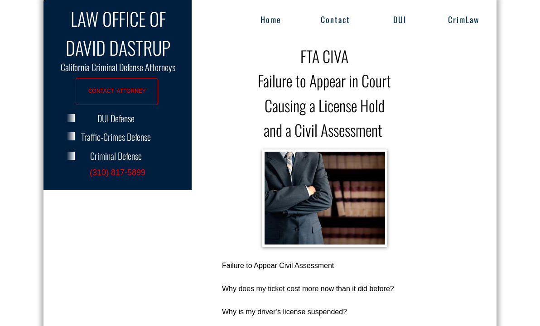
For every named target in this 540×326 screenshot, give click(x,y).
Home (270, 19)
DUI (399, 19)
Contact (335, 19)
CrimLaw (464, 19)
